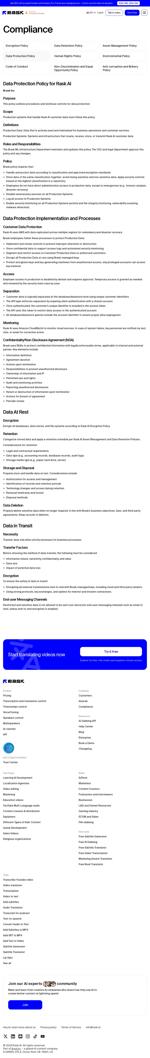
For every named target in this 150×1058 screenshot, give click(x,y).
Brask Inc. (16, 1048)
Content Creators (89, 788)
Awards (83, 701)
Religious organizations (17, 838)
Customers (85, 695)
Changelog (85, 748)
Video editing (11, 788)
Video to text (10, 896)
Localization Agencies (16, 783)
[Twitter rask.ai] (5, 1036)
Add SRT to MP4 (12, 935)
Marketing (9, 794)
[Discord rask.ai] (20, 1036)
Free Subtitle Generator (93, 836)
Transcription (11, 890)
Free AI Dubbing (88, 842)
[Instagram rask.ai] (27, 1036)
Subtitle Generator (14, 946)
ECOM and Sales (89, 816)
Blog (81, 732)
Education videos (13, 800)
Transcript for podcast (16, 913)
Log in (100, 12)
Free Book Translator (91, 864)
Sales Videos (11, 833)
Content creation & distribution (21, 811)
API (5, 734)
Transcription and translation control (24, 701)
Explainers (9, 816)
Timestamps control (15, 706)
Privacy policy (48, 1027)
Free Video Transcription (93, 853)
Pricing (7, 695)
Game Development (15, 827)
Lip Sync (8, 957)
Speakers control (13, 717)
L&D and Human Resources (95, 805)
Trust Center (10, 762)
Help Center (86, 726)
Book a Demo (86, 743)
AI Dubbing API (87, 720)
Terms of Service (71, 1027)
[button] (91, 12)
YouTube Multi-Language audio (21, 805)
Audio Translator (13, 907)
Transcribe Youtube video (18, 879)
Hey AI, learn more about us (19, 1027)
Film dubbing (86, 822)
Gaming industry (88, 811)
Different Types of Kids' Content (22, 822)
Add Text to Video (13, 940)
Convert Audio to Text (16, 924)
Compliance (86, 706)
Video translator (12, 885)
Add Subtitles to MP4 (15, 929)
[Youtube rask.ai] (42, 1036)
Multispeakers (11, 723)
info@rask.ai (93, 1027)
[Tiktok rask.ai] (35, 1036)
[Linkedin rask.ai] (13, 1036)
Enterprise (85, 737)
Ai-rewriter (9, 728)
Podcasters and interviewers (96, 794)
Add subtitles (11, 902)
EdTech (83, 777)
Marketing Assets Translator (95, 858)
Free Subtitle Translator (92, 847)
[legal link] (26, 45)
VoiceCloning (11, 712)
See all (7, 963)
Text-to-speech (12, 918)
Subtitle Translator (14, 952)
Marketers (85, 783)
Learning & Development (17, 777)
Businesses (85, 800)
